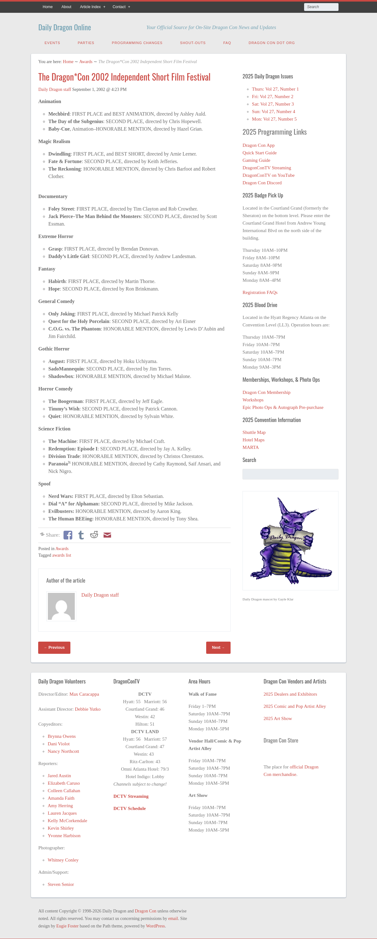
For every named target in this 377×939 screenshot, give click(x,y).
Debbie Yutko (87, 707)
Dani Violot (58, 742)
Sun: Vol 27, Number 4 (273, 110)
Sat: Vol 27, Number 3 (273, 102)
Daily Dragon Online (74, 25)
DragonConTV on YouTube (268, 173)
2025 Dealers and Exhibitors (290, 692)
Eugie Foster (67, 924)
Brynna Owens (62, 735)
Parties (86, 41)
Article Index (90, 7)
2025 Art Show (277, 717)
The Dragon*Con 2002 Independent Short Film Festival (124, 75)
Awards (85, 60)
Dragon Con (145, 909)
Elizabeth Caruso (64, 781)
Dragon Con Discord (262, 181)
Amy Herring (60, 804)
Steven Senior (61, 883)
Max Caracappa (84, 692)
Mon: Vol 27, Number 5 (274, 117)
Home (48, 7)
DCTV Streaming (130, 794)
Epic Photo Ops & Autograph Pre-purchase (283, 406)
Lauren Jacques (62, 811)
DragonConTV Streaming (266, 166)
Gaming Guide (256, 158)
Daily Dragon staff (54, 88)
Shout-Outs (193, 41)
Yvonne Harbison (64, 834)
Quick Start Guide (259, 151)
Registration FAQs (260, 291)
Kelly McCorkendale (67, 819)
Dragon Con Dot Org (272, 41)
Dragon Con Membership (266, 391)
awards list (61, 554)
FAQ (227, 41)
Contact (119, 7)
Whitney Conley (63, 858)
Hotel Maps (253, 438)
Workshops (252, 398)
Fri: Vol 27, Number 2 (272, 95)
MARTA (250, 446)
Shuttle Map (254, 431)
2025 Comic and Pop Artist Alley (294, 705)
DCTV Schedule (129, 807)
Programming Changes (137, 41)
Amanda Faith (61, 796)
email (173, 917)
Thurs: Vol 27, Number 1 (275, 87)
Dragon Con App (258, 144)
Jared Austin (59, 774)
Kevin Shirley (61, 826)
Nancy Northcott (63, 750)
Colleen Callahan (64, 789)
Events (52, 41)
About (66, 7)
